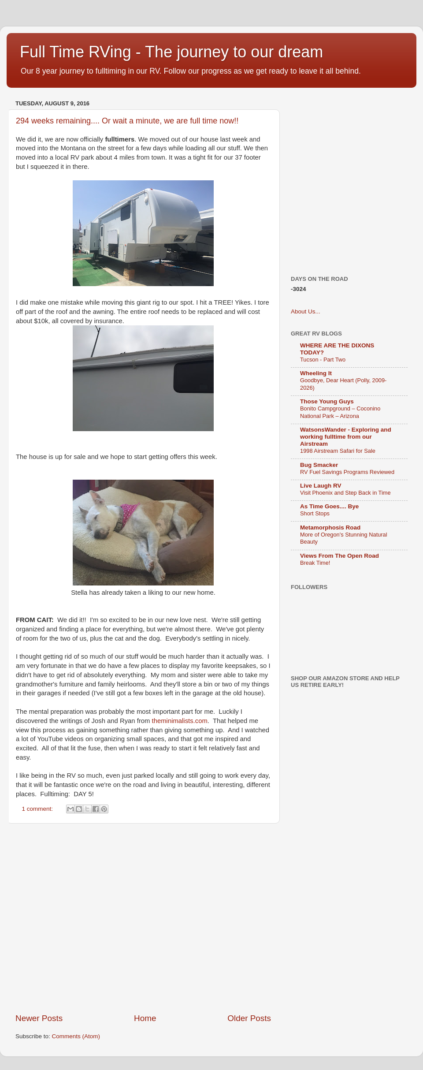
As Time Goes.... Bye (329, 506)
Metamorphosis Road (330, 527)
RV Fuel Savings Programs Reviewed (347, 472)
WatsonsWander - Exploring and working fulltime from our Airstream (345, 436)
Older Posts (249, 1018)
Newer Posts (39, 1018)
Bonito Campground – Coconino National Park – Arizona (340, 412)
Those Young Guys (327, 401)
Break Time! (315, 562)
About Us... (305, 311)
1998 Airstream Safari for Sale (337, 450)
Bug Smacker (319, 465)
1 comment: (38, 808)
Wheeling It (316, 373)
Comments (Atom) (76, 1036)
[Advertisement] (82, 918)
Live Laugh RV (320, 485)
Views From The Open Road (339, 555)
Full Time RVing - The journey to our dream (171, 52)
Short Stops (315, 513)
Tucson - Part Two (322, 359)
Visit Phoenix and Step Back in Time (345, 492)
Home (145, 1018)
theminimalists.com (180, 720)
